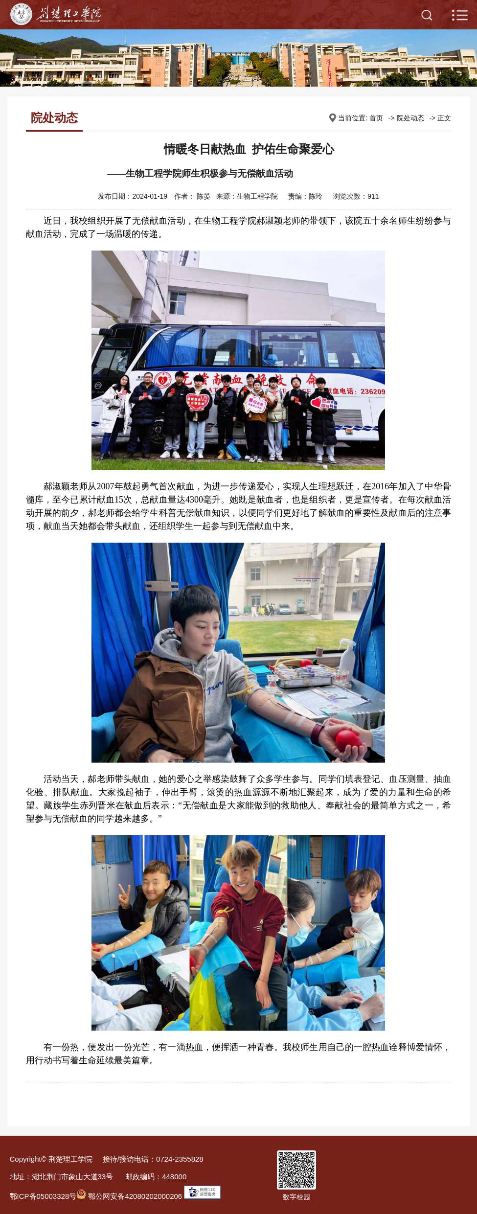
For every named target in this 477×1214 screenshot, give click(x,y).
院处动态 (410, 118)
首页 (376, 118)
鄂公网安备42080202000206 (129, 1196)
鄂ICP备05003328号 (43, 1196)
